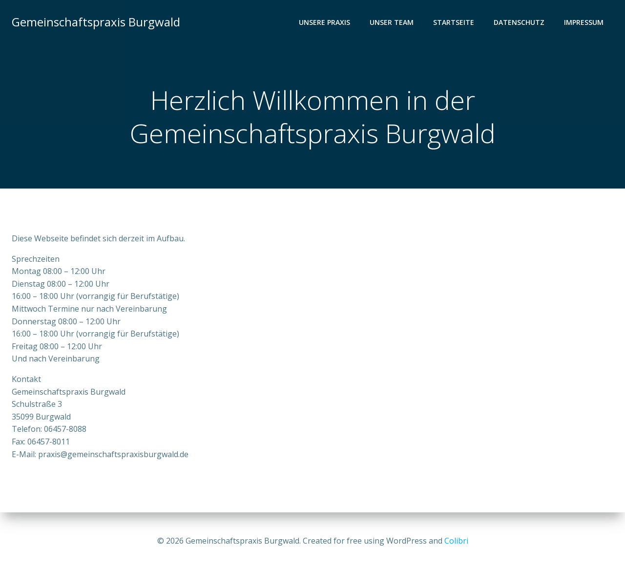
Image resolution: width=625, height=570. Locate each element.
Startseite (453, 22)
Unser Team (392, 22)
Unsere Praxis (324, 22)
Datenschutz (519, 22)
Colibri (456, 540)
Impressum (584, 22)
